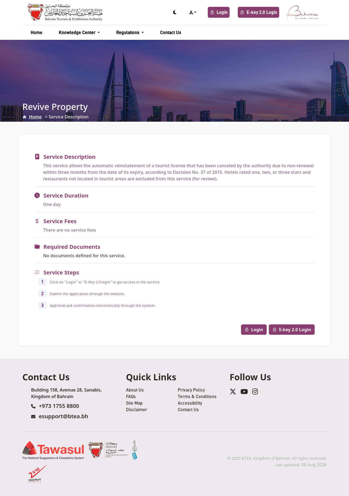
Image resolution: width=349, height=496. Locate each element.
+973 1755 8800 (59, 406)
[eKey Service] (134, 449)
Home (36, 32)
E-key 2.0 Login (258, 12)
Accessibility (190, 402)
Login (218, 12)
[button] (193, 12)
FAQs (131, 396)
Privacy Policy (191, 389)
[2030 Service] (38, 473)
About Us (135, 389)
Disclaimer (136, 409)
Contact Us (170, 32)
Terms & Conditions (197, 396)
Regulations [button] (128, 32)
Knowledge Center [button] (78, 32)
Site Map (134, 402)
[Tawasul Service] (53, 449)
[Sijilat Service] (108, 449)
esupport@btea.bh (63, 416)
